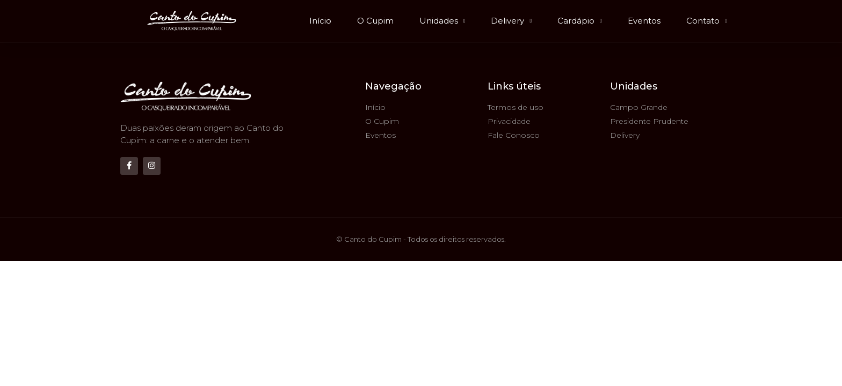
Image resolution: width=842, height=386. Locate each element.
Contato (706, 20)
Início (320, 21)
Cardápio (579, 20)
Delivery (511, 20)
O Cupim (375, 21)
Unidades (442, 20)
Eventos (644, 21)
